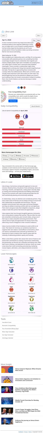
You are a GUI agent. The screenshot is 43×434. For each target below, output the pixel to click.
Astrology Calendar (7, 338)
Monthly (13, 159)
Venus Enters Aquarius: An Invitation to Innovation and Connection (27, 379)
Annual (22, 159)
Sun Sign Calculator (7, 335)
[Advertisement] (21, 17)
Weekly (19, 156)
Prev (34, 40)
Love (3, 35)
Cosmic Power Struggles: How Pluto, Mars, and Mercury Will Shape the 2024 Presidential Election (27, 411)
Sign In (35, 3)
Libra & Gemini (35, 106)
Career (26, 156)
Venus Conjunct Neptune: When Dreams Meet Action (28, 369)
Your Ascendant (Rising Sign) (10, 328)
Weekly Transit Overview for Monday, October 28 (27, 401)
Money (5, 159)
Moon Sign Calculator (8, 332)
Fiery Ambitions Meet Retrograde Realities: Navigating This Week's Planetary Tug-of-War (26, 389)
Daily (5, 156)
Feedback (20, 431)
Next (38, 40)
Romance (34, 156)
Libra (38, 35)
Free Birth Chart (6, 322)
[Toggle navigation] (40, 2)
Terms (30, 431)
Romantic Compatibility (9, 325)
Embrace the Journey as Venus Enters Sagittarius (27, 421)
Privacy (25, 431)
